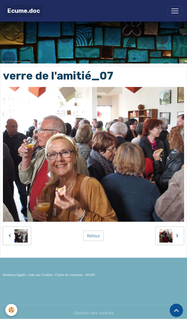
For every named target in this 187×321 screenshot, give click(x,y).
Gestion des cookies (93, 312)
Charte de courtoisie (69, 275)
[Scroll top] (176, 310)
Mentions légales (14, 275)
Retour (93, 235)
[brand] (23, 11)
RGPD (90, 275)
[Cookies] (11, 310)
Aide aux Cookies (40, 275)
